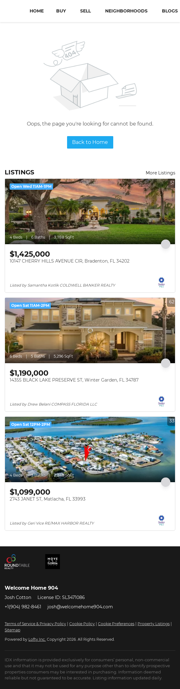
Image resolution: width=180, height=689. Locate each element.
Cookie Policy (82, 623)
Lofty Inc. (37, 639)
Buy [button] (61, 11)
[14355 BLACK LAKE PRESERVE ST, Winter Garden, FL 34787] (90, 330)
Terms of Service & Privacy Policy (35, 623)
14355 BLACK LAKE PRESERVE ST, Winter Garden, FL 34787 (74, 380)
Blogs (170, 11)
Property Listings (154, 623)
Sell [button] (85, 11)
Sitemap (12, 630)
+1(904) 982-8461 (23, 607)
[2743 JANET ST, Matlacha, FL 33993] (90, 449)
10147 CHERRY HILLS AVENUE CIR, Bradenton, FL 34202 (69, 261)
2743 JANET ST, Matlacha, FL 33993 (47, 499)
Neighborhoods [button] (126, 11)
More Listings (160, 173)
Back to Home (90, 142)
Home (37, 11)
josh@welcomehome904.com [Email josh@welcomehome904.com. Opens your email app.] (80, 607)
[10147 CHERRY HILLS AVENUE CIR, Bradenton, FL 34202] (90, 211)
